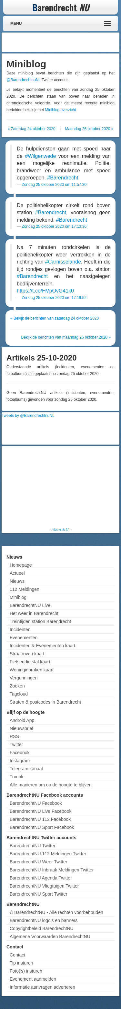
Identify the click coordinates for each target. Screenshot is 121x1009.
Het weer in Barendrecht (34, 613)
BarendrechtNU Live (30, 605)
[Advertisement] (66, 42)
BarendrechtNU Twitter (32, 845)
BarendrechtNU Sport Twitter (38, 894)
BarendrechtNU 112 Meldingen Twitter (48, 853)
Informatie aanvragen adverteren (42, 987)
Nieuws (17, 581)
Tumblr (17, 776)
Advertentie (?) (60, 529)
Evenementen (23, 637)
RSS (14, 736)
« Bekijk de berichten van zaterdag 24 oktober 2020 (54, 318)
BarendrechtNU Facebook (36, 803)
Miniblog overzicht (60, 110)
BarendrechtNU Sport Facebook (42, 827)
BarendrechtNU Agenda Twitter (41, 877)
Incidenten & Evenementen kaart (42, 645)
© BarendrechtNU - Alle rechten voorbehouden (56, 912)
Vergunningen (23, 677)
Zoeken (17, 685)
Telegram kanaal (26, 768)
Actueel (17, 573)
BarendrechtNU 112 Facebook (40, 819)
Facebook (19, 752)
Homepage (21, 565)
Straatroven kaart (27, 653)
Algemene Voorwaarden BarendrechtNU (50, 936)
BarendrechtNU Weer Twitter (38, 861)
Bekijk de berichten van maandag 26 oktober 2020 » (66, 337)
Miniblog (18, 597)
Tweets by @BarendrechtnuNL (28, 415)
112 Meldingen (24, 589)
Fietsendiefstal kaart (30, 661)
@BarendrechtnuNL (23, 80)
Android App (22, 720)
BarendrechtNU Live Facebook (40, 811)
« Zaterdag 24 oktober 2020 (31, 129)
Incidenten (20, 629)
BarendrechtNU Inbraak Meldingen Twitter (52, 869)
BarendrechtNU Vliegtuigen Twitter (44, 886)
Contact (17, 954)
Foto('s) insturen (26, 971)
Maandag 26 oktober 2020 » (89, 129)
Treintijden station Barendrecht (40, 621)
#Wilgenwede (40, 156)
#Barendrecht (62, 177)
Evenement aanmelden (33, 979)
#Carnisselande (63, 261)
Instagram (20, 760)
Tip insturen (21, 963)
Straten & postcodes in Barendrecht (45, 702)
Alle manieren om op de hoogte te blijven (51, 784)
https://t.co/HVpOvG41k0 (45, 290)
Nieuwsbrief (21, 728)
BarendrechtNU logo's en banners (43, 920)
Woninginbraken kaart (32, 669)
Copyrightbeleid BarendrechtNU (42, 928)
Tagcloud (19, 694)
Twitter (16, 744)
